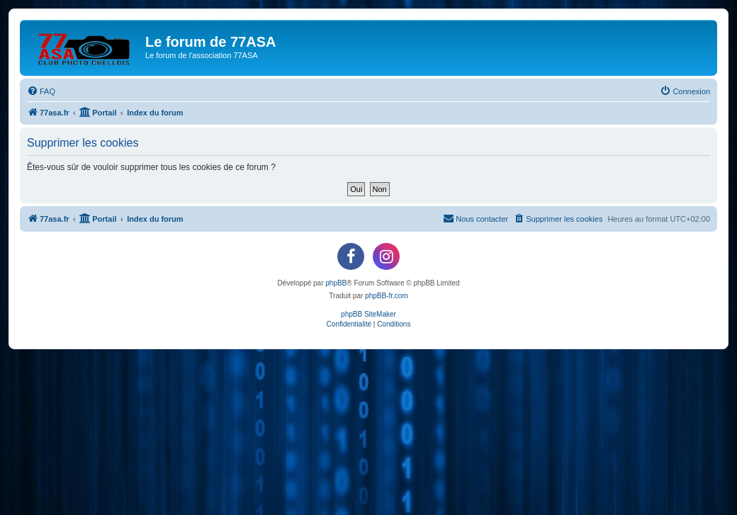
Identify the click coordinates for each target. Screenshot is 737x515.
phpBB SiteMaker (368, 314)
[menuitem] (41, 91)
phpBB (336, 283)
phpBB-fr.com (386, 296)
